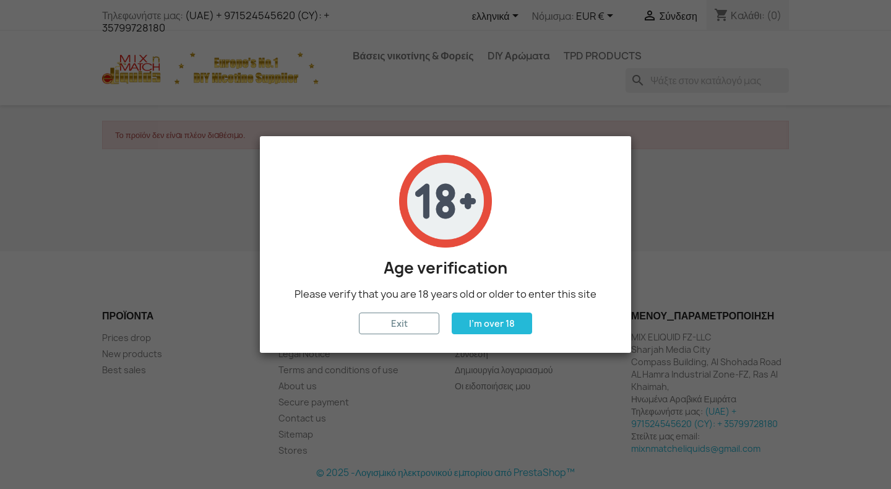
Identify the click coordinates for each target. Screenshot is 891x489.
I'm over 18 (492, 323)
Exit (399, 323)
